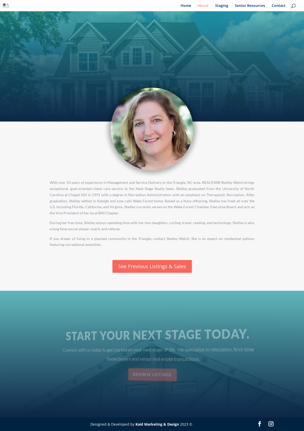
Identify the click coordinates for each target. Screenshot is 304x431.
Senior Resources (250, 6)
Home (186, 6)
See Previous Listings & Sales (152, 266)
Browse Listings (152, 374)
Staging (221, 6)
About (203, 6)
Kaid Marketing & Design (157, 424)
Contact (279, 6)
